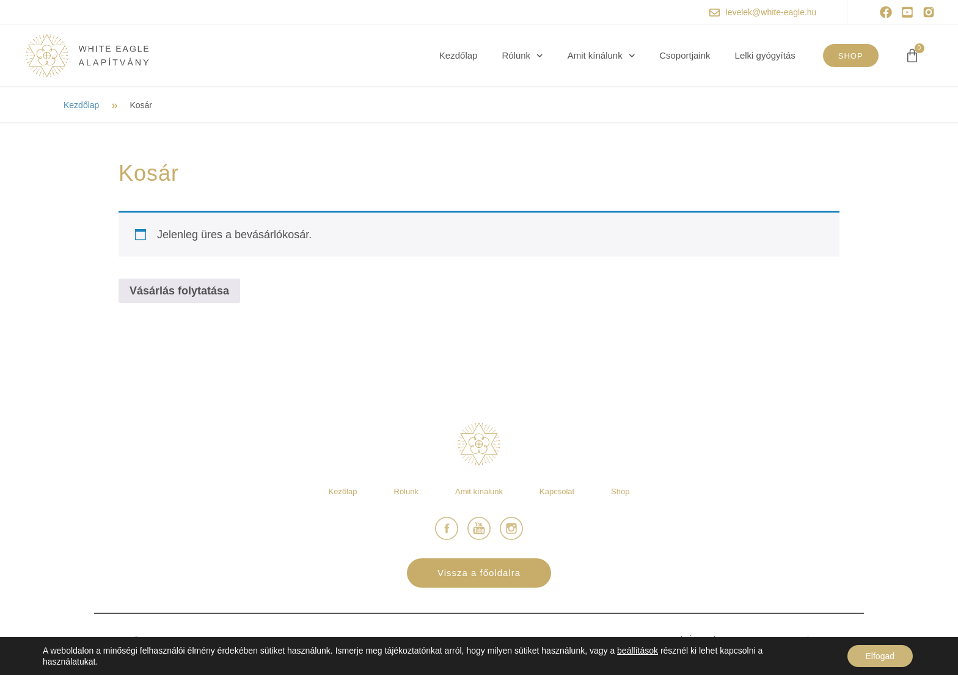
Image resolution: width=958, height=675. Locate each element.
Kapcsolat (556, 491)
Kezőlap (343, 491)
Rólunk (522, 55)
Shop (620, 491)
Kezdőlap (458, 55)
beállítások (637, 650)
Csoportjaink (684, 55)
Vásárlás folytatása (179, 291)
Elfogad (880, 656)
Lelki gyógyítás (765, 55)
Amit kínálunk (601, 55)
